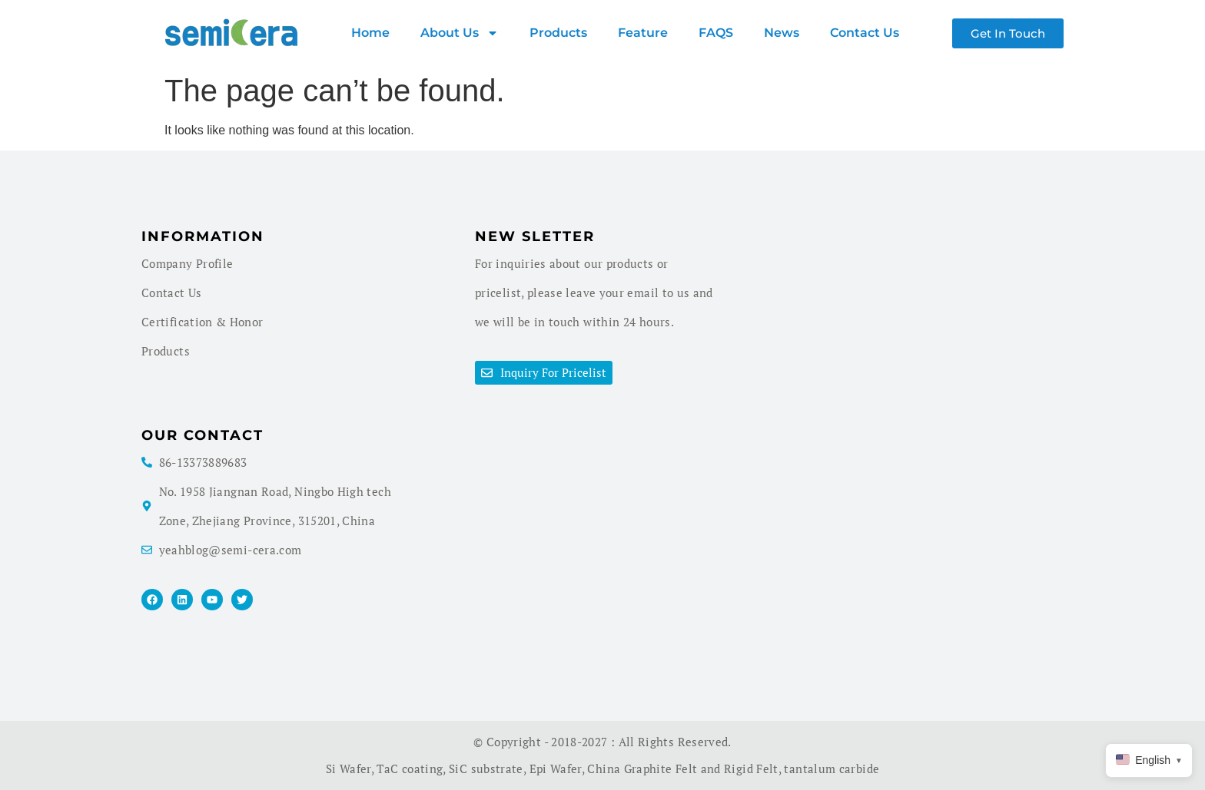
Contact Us (864, 32)
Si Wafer (348, 768)
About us (459, 33)
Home (370, 32)
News (781, 32)
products (558, 32)
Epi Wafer (555, 768)
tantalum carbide (831, 768)
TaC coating (410, 768)
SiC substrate (486, 768)
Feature (643, 32)
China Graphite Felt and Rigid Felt (682, 768)
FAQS (716, 32)
